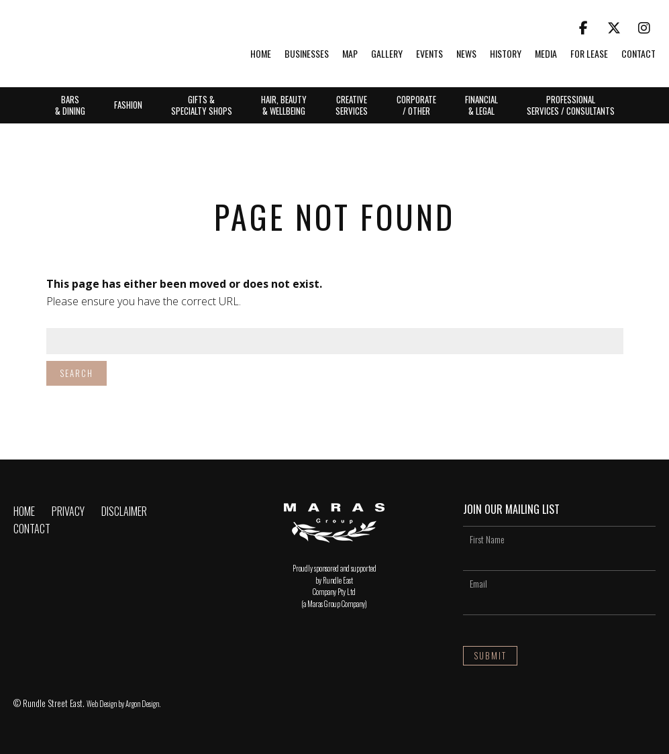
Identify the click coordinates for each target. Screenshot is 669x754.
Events (429, 54)
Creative (352, 105)
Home (260, 54)
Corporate (416, 105)
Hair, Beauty (284, 105)
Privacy (68, 511)
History (505, 54)
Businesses (307, 54)
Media (546, 54)
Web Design (102, 703)
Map (350, 54)
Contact (638, 54)
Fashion (128, 104)
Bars (70, 105)
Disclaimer (124, 511)
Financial (481, 105)
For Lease (589, 54)
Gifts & (201, 105)
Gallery (387, 54)
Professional (571, 105)
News (466, 54)
